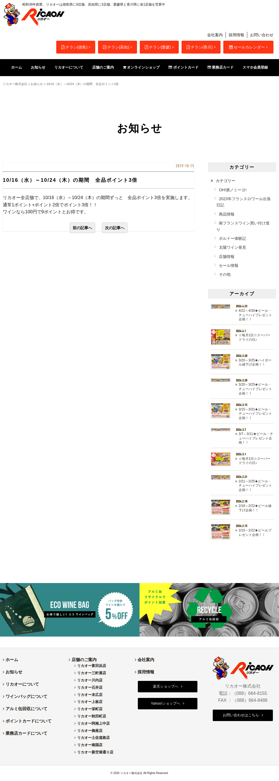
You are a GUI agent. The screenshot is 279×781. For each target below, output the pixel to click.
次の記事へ (114, 228)
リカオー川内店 (89, 680)
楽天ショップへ (165, 686)
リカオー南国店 (89, 745)
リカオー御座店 (89, 731)
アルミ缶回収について (26, 708)
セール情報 (228, 265)
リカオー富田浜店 (91, 666)
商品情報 (226, 214)
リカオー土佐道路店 (93, 738)
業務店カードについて (26, 733)
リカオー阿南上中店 (93, 723)
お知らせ (37, 84)
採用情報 (236, 35)
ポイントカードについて (29, 721)
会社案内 (215, 35)
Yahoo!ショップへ (165, 703)
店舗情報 (226, 256)
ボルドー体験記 (232, 238)
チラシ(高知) (116, 47)
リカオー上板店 (89, 702)
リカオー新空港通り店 (95, 752)
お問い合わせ (261, 35)
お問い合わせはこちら (241, 715)
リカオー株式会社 (15, 84)
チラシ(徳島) (74, 47)
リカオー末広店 (89, 695)
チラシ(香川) (200, 47)
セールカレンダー (247, 47)
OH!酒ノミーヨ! (232, 190)
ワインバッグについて (26, 696)
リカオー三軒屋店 (91, 673)
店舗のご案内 (84, 659)
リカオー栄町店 (89, 709)
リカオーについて (22, 684)
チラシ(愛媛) (158, 47)
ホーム (12, 659)
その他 (225, 274)
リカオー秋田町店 (91, 716)
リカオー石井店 (89, 687)
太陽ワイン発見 (232, 247)
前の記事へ (82, 228)
